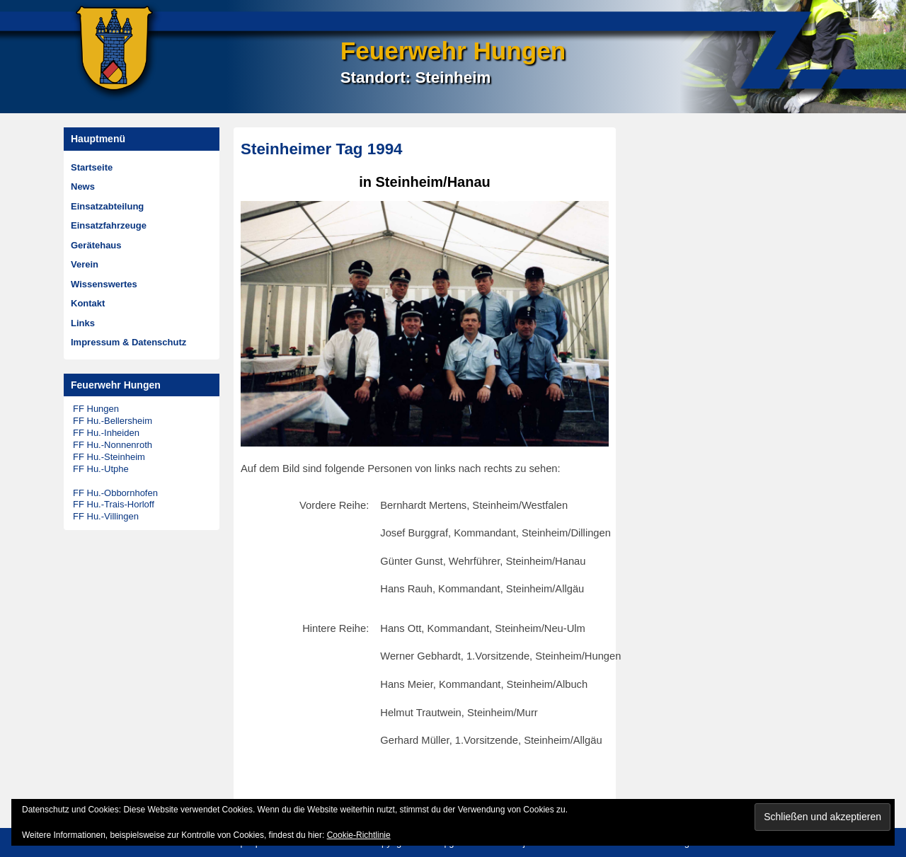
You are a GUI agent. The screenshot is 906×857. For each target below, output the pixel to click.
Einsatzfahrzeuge (109, 225)
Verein (84, 264)
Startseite (92, 167)
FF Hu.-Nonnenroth (112, 444)
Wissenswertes (104, 284)
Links (83, 323)
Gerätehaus (96, 245)
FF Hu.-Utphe (101, 469)
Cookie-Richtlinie (359, 835)
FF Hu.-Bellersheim (112, 420)
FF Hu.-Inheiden (106, 432)
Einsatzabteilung (107, 206)
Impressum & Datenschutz (128, 342)
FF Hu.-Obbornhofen (115, 493)
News (83, 186)
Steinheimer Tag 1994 (322, 149)
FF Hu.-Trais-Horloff (113, 504)
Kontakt (88, 303)
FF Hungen (96, 408)
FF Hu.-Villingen (106, 516)
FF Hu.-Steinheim (109, 456)
